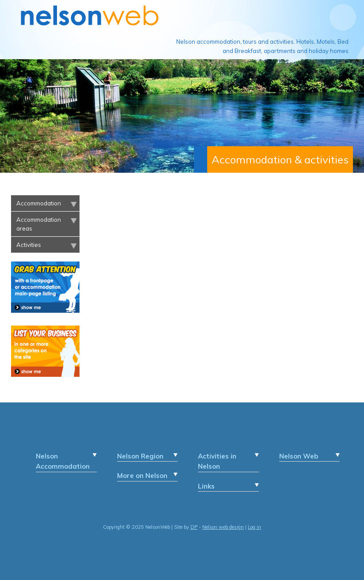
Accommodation (38, 203)
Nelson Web (298, 456)
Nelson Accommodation (63, 461)
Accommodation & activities (280, 159)
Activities (28, 244)
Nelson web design (223, 527)
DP (193, 527)
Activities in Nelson (217, 461)
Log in (254, 527)
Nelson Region (140, 456)
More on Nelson (142, 475)
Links (206, 486)
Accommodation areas (38, 224)
